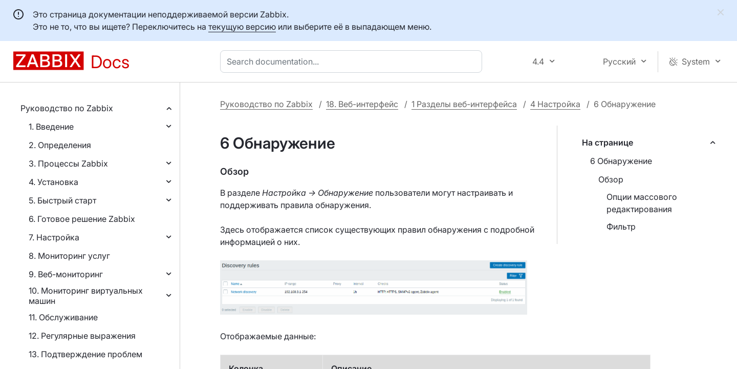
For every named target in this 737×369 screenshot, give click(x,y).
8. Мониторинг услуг (69, 256)
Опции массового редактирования (641, 203)
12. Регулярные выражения (82, 336)
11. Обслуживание (63, 317)
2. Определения (60, 145)
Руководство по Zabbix (66, 108)
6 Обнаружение (621, 161)
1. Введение (51, 126)
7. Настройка (54, 237)
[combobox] (353, 61)
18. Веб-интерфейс (362, 104)
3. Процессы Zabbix (68, 163)
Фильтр (621, 226)
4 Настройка (555, 104)
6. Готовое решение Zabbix (82, 219)
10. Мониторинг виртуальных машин (86, 295)
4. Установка (53, 182)
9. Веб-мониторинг (66, 274)
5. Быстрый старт (62, 200)
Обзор (610, 179)
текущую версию (242, 27)
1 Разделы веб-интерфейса (464, 104)
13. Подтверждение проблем (85, 354)
